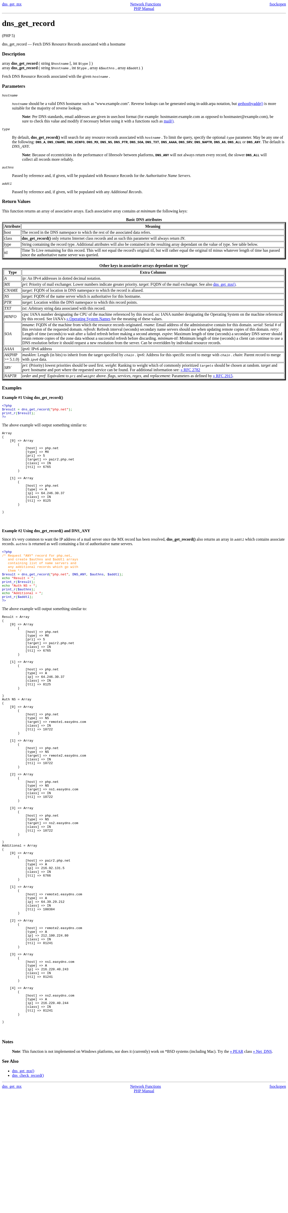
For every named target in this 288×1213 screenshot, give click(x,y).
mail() (169, 122)
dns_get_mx (12, 4)
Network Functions (145, 4)
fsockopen (277, 4)
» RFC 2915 (222, 379)
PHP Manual (144, 8)
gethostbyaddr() (250, 104)
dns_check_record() (28, 1193)
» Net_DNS (262, 1169)
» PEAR (236, 1169)
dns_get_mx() (224, 287)
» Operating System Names (88, 322)
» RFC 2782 (190, 373)
